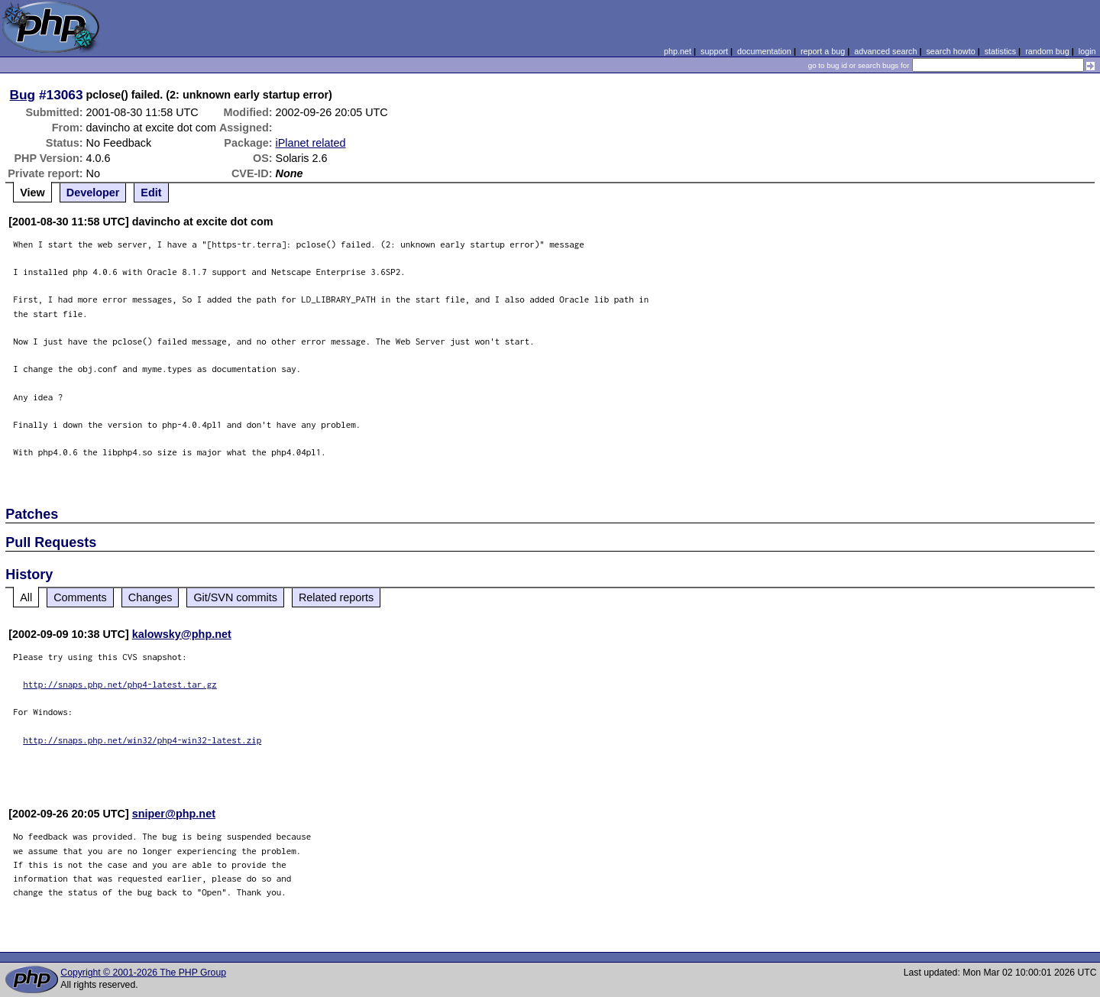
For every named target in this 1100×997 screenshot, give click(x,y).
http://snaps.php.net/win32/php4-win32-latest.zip (142, 740)
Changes (150, 597)
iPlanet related (311, 143)
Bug (23, 94)
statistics (1000, 51)
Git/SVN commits (235, 597)
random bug (1047, 51)
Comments (80, 597)
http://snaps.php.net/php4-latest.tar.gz (120, 684)
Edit (151, 192)
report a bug (823, 51)
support (714, 51)
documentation (764, 51)
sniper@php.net (173, 814)
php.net (677, 51)
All (26, 597)
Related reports (336, 597)
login (1087, 51)
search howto (950, 51)
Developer (93, 192)
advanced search (885, 51)
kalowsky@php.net (181, 634)
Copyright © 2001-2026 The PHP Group (143, 972)
